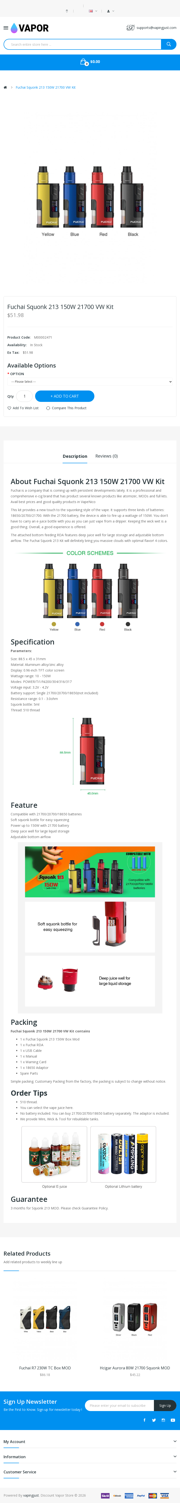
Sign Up (165, 1405)
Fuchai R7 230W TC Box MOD (45, 1368)
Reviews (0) (106, 456)
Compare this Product (69, 408)
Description (75, 456)
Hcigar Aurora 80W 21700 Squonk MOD (135, 1368)
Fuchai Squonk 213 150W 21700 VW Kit (46, 87)
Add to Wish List (26, 408)
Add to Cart (66, 396)
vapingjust (31, 1495)
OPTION (17, 373)
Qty (10, 396)
